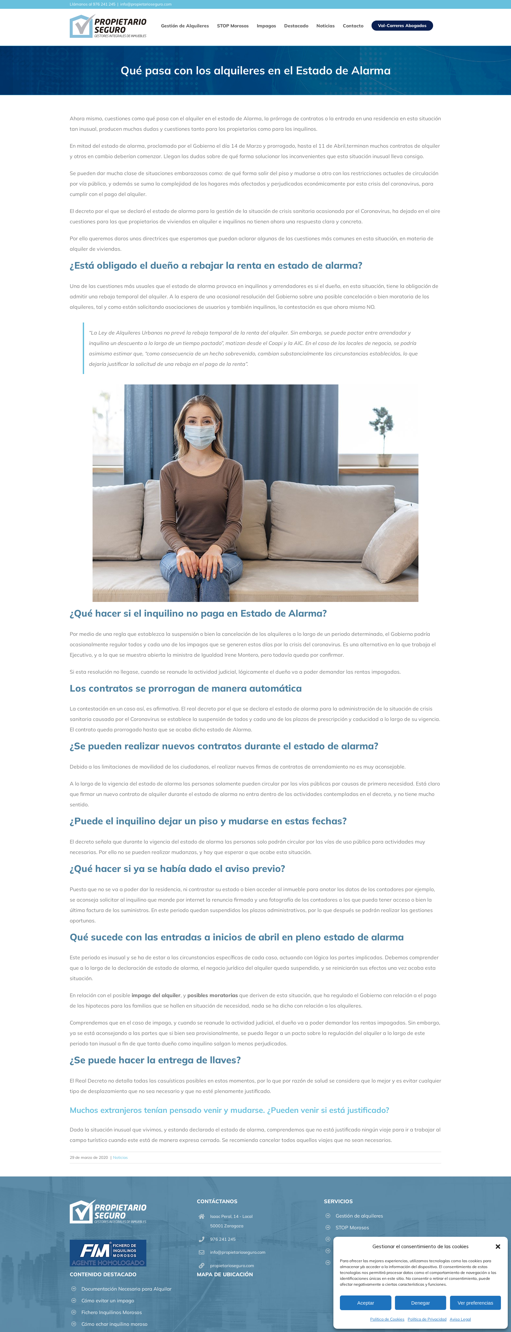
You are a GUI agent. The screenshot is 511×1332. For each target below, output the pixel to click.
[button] (498, 1246)
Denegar (420, 1303)
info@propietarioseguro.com (146, 4)
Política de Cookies (387, 1319)
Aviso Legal (460, 1319)
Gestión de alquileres (359, 1216)
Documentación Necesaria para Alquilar (126, 1289)
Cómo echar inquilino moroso (114, 1324)
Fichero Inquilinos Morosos (111, 1312)
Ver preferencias (475, 1303)
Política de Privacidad (427, 1319)
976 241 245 (223, 1239)
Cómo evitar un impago (107, 1300)
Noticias (120, 1157)
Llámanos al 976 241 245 (92, 4)
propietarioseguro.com (232, 1265)
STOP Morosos (352, 1227)
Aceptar (365, 1303)
